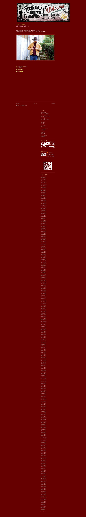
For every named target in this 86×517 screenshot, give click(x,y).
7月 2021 (42, 269)
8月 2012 (42, 443)
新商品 (42, 112)
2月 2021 (42, 277)
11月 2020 (43, 282)
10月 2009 (43, 499)
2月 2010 (42, 492)
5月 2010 (42, 488)
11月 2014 (43, 399)
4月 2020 (42, 293)
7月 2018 (42, 327)
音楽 (41, 123)
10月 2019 (43, 303)
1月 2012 (42, 455)
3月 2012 (42, 452)
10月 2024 (43, 205)
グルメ (42, 120)
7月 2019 (42, 308)
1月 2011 (42, 474)
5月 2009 (42, 507)
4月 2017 (42, 352)
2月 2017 (42, 355)
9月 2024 (42, 206)
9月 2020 (42, 285)
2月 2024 (42, 218)
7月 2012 (42, 445)
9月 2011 (42, 461)
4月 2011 (42, 470)
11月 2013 (43, 419)
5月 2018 (42, 331)
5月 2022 (42, 252)
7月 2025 (42, 190)
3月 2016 (42, 373)
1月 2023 (42, 239)
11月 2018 (43, 321)
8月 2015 (42, 385)
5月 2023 (42, 233)
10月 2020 (43, 283)
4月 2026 (42, 175)
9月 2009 (42, 501)
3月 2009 (42, 510)
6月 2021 (42, 270)
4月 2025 (42, 195)
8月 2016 (42, 365)
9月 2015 (42, 383)
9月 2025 (42, 187)
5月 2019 (42, 311)
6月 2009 (42, 506)
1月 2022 (42, 259)
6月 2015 (42, 388)
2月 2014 (42, 414)
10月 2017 (43, 342)
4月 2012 (42, 450)
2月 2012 (42, 453)
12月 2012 (43, 437)
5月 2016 (42, 370)
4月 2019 (42, 313)
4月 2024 (42, 215)
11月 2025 (43, 184)
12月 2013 (43, 417)
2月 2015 (42, 394)
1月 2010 (42, 494)
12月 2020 (43, 280)
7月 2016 (42, 367)
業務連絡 (20, 67)
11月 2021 (43, 262)
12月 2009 (43, 496)
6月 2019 (42, 309)
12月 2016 (43, 358)
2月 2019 (42, 316)
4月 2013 (42, 430)
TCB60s (42, 133)
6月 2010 (42, 486)
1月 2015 (42, 396)
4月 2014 (42, 411)
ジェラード (43, 115)
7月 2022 (42, 249)
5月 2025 (42, 193)
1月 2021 (42, 278)
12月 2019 (43, 300)
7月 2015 (42, 386)
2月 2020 (42, 296)
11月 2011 (43, 458)
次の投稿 (17, 103)
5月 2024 (42, 213)
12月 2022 (43, 241)
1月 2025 (42, 200)
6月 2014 (42, 407)
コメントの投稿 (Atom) (22, 105)
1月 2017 (42, 357)
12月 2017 (43, 339)
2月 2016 (42, 375)
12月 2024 (43, 202)
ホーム (35, 103)
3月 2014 (42, 412)
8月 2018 (42, 326)
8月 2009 (42, 502)
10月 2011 (43, 460)
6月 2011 (42, 466)
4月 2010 (42, 489)
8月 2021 (42, 267)
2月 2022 (42, 257)
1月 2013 (42, 435)
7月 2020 (42, 288)
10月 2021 (43, 264)
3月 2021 (42, 275)
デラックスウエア (44, 116)
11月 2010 (43, 478)
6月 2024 (42, 211)
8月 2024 (42, 208)
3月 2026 (42, 177)
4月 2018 (42, 332)
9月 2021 (42, 265)
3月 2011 (42, 471)
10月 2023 (43, 224)
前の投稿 (53, 103)
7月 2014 (42, 406)
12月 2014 (43, 398)
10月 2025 (43, 185)
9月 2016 (42, 363)
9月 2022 (42, 246)
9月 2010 (42, 481)
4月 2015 (42, 391)
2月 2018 (42, 336)
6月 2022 (42, 251)
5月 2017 (42, 350)
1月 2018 (42, 337)
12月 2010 (43, 476)
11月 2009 (43, 497)
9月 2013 (42, 422)
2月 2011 (42, 473)
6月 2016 (42, 368)
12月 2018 (43, 319)
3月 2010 (42, 491)
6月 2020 (42, 290)
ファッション (43, 113)
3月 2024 (42, 216)
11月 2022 (43, 242)
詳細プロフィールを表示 (50, 156)
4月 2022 (42, 254)
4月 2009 (42, 509)
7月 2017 (42, 347)
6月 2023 (42, 231)
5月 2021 (42, 272)
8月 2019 (42, 306)
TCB (41, 122)
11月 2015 (43, 380)
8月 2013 (42, 424)
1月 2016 (42, 376)
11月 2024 (43, 203)
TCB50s (42, 132)
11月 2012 (43, 439)
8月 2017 (42, 345)
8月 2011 (42, 463)
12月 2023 (43, 221)
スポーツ (42, 129)
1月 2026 (42, 180)
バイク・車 (43, 135)
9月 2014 (42, 403)
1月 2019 (42, 318)
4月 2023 (42, 234)
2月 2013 (42, 434)
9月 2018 (42, 324)
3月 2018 (42, 334)
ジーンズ (42, 125)
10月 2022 (43, 244)
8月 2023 (42, 228)
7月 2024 (42, 210)
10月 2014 (43, 401)
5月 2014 (42, 409)
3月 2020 (42, 295)
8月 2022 (42, 247)
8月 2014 (42, 404)
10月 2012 (43, 440)
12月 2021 (43, 260)
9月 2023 (42, 226)
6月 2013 (42, 427)
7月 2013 (42, 425)
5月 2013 (42, 429)
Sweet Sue (50, 152)
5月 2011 (42, 468)
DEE (41, 126)
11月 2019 (43, 301)
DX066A (42, 136)
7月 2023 (42, 229)
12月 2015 (43, 378)
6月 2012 (42, 447)
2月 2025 (42, 198)
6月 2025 (42, 192)
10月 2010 (43, 479)
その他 (42, 130)
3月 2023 (42, 236)
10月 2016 (43, 362)
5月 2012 (42, 448)
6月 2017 (42, 349)
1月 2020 (42, 298)
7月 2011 (42, 465)
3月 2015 (42, 393)
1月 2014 (42, 416)
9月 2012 (42, 442)
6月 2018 (42, 329)
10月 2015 (43, 381)
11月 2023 (43, 223)
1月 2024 (42, 220)
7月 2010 (42, 484)
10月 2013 (43, 421)
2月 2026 (42, 179)
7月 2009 (42, 504)
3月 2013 (42, 432)
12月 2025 (43, 182)
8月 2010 (42, 483)
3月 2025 (42, 197)
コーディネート (44, 119)
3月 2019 (42, 314)
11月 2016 (43, 360)
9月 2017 (42, 344)
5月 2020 (42, 291)
